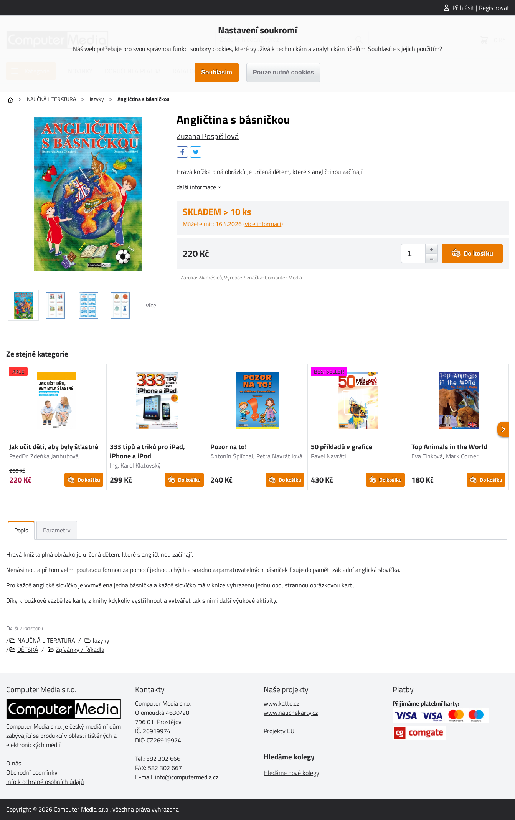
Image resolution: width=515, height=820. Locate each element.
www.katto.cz (281, 703)
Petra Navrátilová (279, 456)
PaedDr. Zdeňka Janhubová (44, 456)
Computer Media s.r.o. (81, 809)
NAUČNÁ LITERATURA (51, 99)
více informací (263, 223)
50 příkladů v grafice (341, 446)
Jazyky (96, 99)
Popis (21, 530)
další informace (196, 187)
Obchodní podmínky (32, 772)
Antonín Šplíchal (231, 456)
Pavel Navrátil (329, 456)
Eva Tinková (427, 456)
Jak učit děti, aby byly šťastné (53, 446)
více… (153, 305)
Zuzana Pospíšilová (208, 136)
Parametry (57, 530)
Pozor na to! (228, 446)
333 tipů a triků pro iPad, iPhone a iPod (147, 451)
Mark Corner (462, 456)
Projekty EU (279, 731)
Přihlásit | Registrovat (480, 7)
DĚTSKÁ (27, 649)
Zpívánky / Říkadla (80, 649)
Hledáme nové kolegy (291, 772)
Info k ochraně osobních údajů (45, 781)
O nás (13, 763)
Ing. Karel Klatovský (135, 465)
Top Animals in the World (449, 446)
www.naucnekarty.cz (291, 712)
